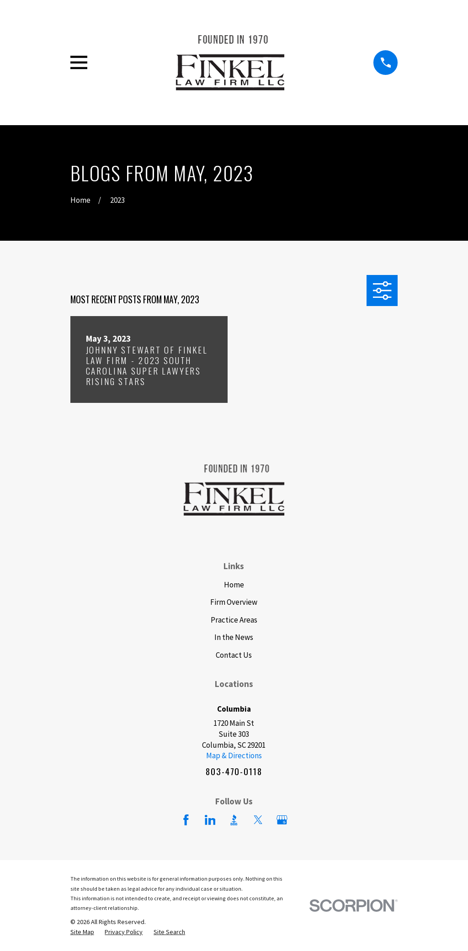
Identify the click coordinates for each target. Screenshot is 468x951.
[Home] (230, 62)
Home (234, 585)
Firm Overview (233, 602)
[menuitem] (82, 932)
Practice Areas (234, 620)
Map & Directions (234, 755)
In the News (233, 637)
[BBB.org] (234, 819)
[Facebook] (186, 819)
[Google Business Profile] (282, 819)
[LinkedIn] (210, 819)
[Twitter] (258, 819)
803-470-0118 (234, 771)
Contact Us (234, 655)
